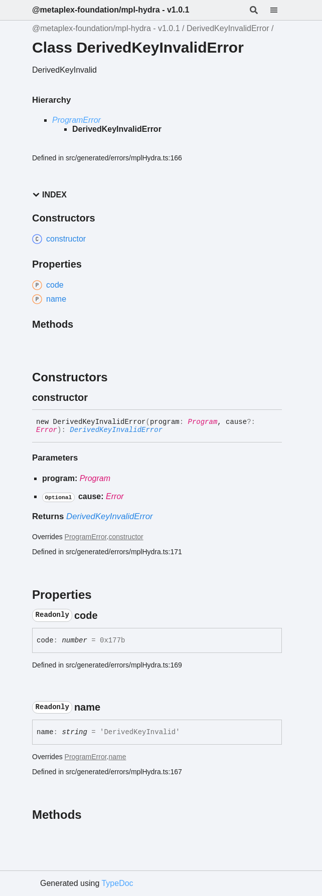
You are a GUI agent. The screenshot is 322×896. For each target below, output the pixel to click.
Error (46, 430)
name (117, 757)
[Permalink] (97, 397)
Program (203, 422)
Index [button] (49, 194)
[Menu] (280, 10)
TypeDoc (117, 883)
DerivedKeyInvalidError (228, 28)
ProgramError (76, 120)
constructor (126, 537)
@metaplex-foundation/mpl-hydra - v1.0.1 (110, 10)
